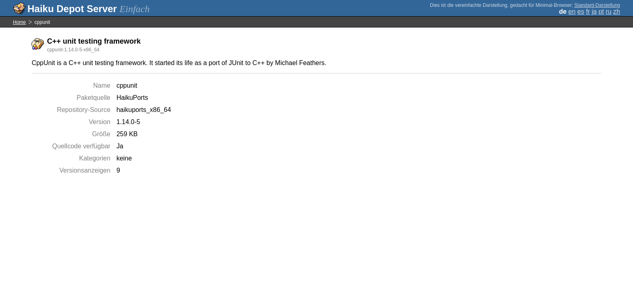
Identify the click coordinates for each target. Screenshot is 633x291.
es (580, 11)
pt (601, 11)
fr (588, 11)
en (572, 11)
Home (19, 22)
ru (608, 11)
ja (594, 11)
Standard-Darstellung (597, 5)
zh (616, 11)
